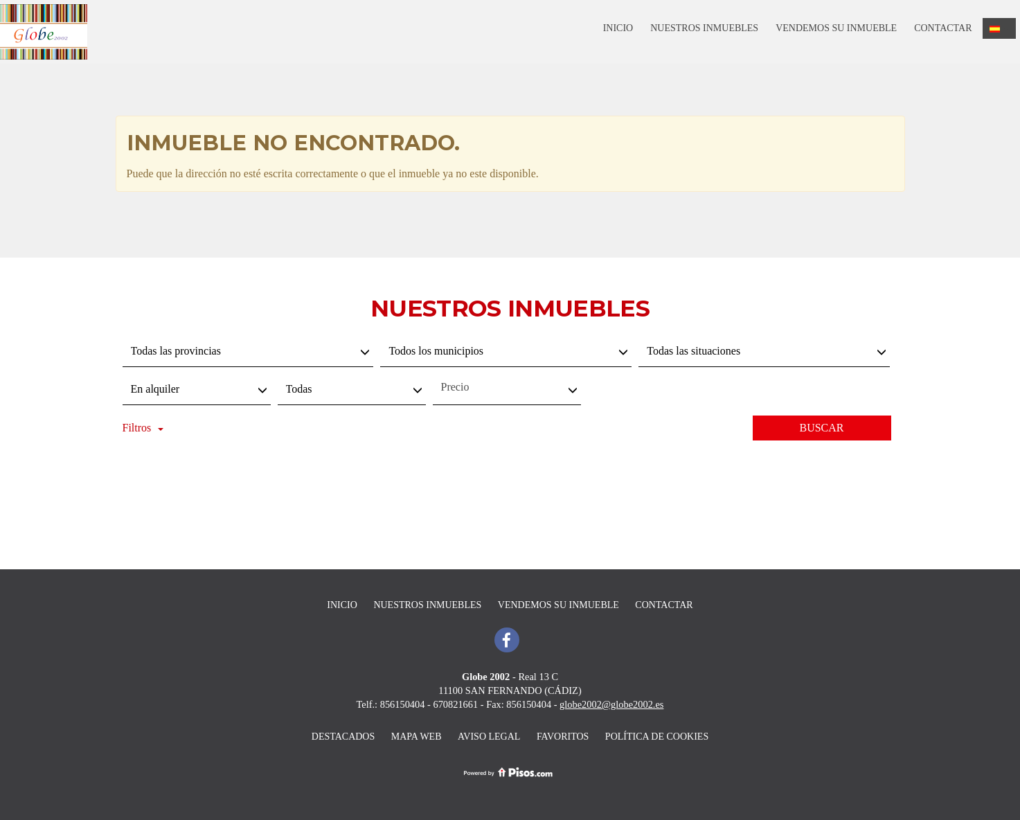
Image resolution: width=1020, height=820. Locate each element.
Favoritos (563, 736)
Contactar (943, 28)
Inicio (618, 28)
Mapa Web (416, 736)
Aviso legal (489, 736)
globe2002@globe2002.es (611, 704)
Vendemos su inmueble (836, 28)
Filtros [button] (143, 428)
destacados (343, 736)
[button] (1000, 28)
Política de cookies (656, 736)
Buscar (821, 428)
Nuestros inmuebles (704, 28)
